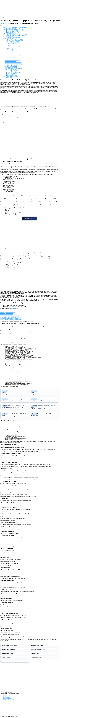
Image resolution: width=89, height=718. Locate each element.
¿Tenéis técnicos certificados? (11, 55)
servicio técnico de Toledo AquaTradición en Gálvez (10, 316)
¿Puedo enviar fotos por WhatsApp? (12, 50)
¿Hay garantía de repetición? (11, 67)
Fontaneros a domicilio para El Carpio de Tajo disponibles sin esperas (16, 27)
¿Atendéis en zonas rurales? (11, 59)
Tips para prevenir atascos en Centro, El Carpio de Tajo (15, 35)
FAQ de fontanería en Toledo (8, 38)
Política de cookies (6, 697)
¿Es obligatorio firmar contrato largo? (12, 60)
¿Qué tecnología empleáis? (11, 69)
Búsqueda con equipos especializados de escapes (14, 30)
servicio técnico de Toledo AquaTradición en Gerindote (10, 317)
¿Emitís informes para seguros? (11, 53)
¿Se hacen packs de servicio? (11, 73)
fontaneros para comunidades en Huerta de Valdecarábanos (11, 319)
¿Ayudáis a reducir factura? (11, 75)
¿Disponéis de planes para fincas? (12, 52)
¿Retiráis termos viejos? (10, 74)
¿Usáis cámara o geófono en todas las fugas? (14, 64)
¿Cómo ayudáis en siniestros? (11, 70)
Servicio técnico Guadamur (36, 657)
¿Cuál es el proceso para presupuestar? (12, 42)
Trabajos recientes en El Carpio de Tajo (10, 33)
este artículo (31, 321)
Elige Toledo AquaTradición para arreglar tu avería (12, 76)
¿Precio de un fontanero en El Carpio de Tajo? (14, 37)
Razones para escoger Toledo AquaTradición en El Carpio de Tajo (15, 34)
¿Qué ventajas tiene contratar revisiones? (13, 68)
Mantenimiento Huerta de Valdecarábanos (10, 661)
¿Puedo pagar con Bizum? (10, 43)
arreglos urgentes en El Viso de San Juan (7, 312)
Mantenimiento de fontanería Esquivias (38, 649)
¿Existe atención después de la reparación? (13, 63)
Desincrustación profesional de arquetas (13, 28)
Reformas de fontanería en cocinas (12, 32)
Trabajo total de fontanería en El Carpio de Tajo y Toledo (13, 29)
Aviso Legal (5, 695)
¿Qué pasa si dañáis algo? (10, 61)
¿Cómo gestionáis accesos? (11, 71)
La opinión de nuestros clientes (9, 36)
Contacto (4, 16)
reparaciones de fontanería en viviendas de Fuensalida (10, 315)
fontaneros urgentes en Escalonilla (6, 313)
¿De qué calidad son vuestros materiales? (13, 58)
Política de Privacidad (7, 698)
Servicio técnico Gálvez (35, 653)
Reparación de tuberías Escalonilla (8, 649)
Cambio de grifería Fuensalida (7, 653)
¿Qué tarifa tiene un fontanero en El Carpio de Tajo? (15, 39)
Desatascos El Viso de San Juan (37, 645)
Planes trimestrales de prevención (12, 31)
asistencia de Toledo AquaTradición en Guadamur (9, 318)
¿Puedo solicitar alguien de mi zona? (12, 45)
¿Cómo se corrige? (9, 51)
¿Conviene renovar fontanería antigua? (13, 54)
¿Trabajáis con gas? (9, 48)
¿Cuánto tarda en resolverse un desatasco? (13, 72)
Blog (3, 17)
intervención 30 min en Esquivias (6, 314)
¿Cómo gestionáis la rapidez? (11, 49)
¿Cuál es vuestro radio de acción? (12, 41)
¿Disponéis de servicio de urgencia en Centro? (14, 40)
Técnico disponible (14, 308)
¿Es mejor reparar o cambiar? (11, 65)
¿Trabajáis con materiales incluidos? (12, 46)
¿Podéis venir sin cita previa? (11, 47)
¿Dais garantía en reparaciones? (11, 44)
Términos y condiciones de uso (8, 699)
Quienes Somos (5, 15)
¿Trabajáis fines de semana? (11, 66)
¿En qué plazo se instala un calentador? (13, 62)
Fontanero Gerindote (6, 657)
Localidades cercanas (9, 77)
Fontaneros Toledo (3, 23)
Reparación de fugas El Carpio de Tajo (9, 645)
